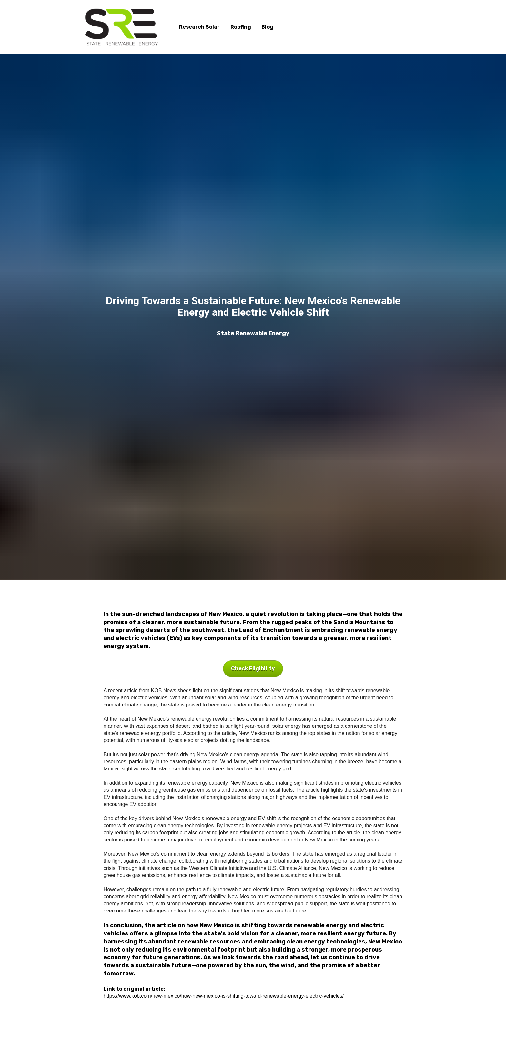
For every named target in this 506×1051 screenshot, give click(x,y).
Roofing (240, 27)
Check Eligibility (253, 668)
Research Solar (199, 27)
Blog (267, 27)
